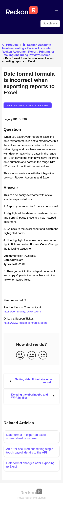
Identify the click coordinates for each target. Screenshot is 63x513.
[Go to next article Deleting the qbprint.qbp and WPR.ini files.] (31, 396)
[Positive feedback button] (20, 355)
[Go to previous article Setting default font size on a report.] (31, 381)
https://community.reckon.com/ (22, 311)
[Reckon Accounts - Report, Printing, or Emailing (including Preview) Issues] (31, 53)
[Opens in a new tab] (32, 491)
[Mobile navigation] (56, 10)
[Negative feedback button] (42, 355)
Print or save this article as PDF (27, 105)
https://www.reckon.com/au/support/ (26, 322)
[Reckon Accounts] (37, 44)
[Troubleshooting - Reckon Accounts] (26, 48)
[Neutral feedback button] (31, 355)
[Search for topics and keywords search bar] (50, 23)
